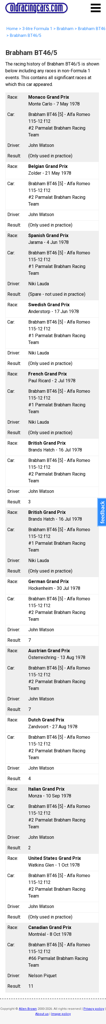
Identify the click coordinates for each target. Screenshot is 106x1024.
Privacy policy (93, 1009)
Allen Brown (28, 1009)
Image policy (61, 1014)
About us (42, 1014)
